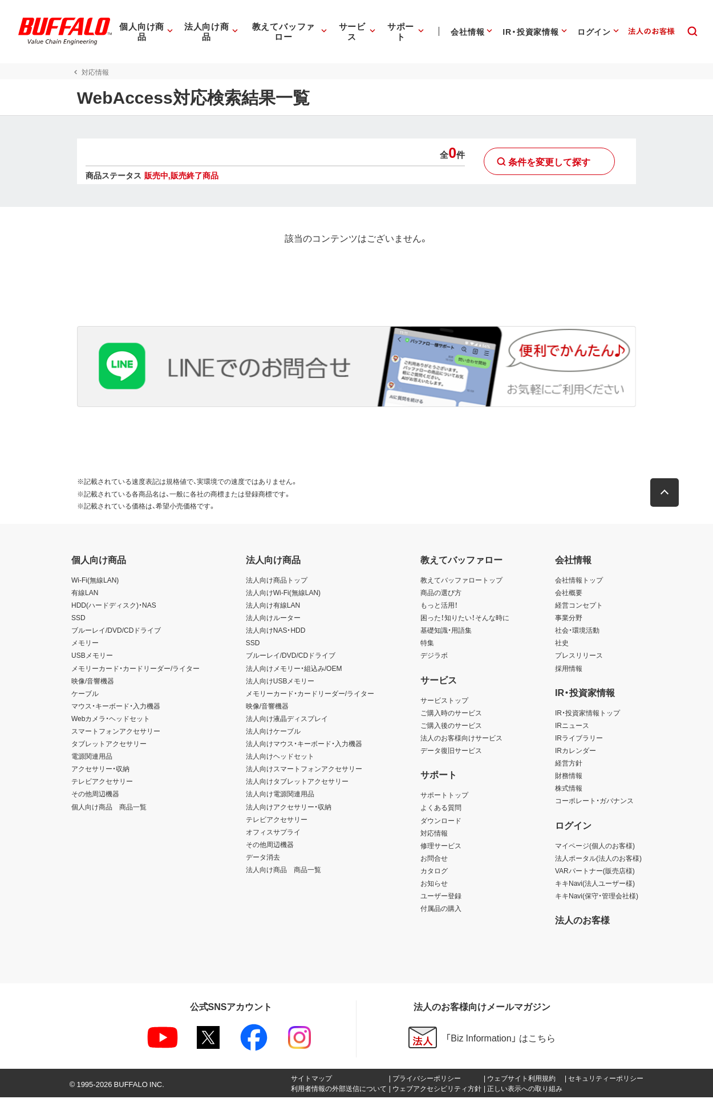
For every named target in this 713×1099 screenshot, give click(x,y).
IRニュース (572, 727)
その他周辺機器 (95, 795)
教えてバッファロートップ (461, 581)
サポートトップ (444, 796)
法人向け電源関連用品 (280, 795)
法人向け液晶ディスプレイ (287, 720)
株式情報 (568, 789)
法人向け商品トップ (276, 581)
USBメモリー (92, 657)
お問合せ (434, 859)
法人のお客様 (582, 921)
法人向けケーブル (273, 732)
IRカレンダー (575, 752)
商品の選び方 (440, 594)
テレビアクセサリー (102, 783)
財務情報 (568, 777)
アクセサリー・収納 (100, 770)
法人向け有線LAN (273, 606)
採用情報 (568, 669)
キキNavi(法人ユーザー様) (595, 885)
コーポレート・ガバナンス (594, 802)
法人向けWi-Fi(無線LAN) (283, 594)
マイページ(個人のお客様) (595, 847)
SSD (78, 619)
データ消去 (263, 858)
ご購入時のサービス (451, 714)
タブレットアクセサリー (109, 745)
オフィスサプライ (273, 833)
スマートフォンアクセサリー (115, 732)
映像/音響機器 (92, 682)
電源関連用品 (91, 757)
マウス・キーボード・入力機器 (115, 707)
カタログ (434, 872)
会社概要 (568, 594)
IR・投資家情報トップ (587, 714)
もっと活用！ (439, 606)
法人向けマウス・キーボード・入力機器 (304, 745)
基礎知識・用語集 (446, 631)
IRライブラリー (579, 739)
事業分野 (568, 619)
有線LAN (84, 594)
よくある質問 (440, 809)
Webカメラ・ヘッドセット (110, 720)
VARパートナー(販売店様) (595, 872)
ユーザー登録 (440, 897)
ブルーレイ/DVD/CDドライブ (116, 631)
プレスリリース (579, 657)
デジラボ (434, 657)
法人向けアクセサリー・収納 (288, 808)
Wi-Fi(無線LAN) (95, 581)
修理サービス (440, 847)
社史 (562, 644)
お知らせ (434, 885)
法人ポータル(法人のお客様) (598, 859)
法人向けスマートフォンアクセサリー (304, 770)
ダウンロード (440, 821)
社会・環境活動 (577, 631)
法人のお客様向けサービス (461, 739)
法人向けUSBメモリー (280, 682)
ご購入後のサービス (451, 727)
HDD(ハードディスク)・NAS (113, 606)
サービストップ (444, 702)
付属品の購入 (440, 910)
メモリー (85, 644)
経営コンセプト (579, 606)
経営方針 (568, 764)
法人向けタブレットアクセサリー (297, 783)
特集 (427, 644)
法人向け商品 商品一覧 (283, 871)
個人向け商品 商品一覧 (109, 808)
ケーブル (85, 695)
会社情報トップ (579, 581)
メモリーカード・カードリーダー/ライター (135, 669)
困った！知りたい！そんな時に (464, 619)
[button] (670, 494)
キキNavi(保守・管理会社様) (596, 897)
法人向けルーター (273, 619)
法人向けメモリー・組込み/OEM (294, 669)
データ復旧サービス (451, 752)
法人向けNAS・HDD (276, 631)
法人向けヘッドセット (280, 757)
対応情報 (434, 834)
